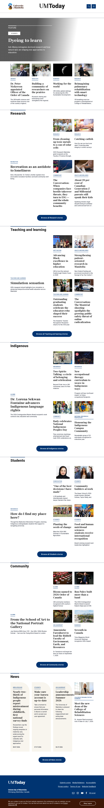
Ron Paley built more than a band (83, 595)
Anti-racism (57, 250)
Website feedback (89, 786)
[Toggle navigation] (94, 6)
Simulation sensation (27, 283)
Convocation (57, 481)
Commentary (57, 175)
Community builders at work (83, 488)
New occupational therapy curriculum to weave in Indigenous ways (82, 380)
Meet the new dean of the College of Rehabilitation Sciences (82, 709)
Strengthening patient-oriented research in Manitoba (82, 261)
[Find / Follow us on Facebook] (86, 793)
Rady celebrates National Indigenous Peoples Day (62, 426)
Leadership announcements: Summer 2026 (65, 697)
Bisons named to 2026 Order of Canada (62, 595)
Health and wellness (81, 175)
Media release (17, 687)
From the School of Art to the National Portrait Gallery (30, 623)
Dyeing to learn (25, 40)
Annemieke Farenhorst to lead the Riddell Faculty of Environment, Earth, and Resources (62, 639)
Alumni (12, 394)
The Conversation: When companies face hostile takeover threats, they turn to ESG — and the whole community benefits (62, 193)
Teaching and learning (18, 278)
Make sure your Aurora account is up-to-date (41, 697)
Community (57, 416)
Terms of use (75, 786)
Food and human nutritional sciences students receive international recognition (84, 532)
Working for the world (62, 85)
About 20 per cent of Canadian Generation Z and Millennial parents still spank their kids (83, 189)
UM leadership (58, 625)
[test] (73, 793)
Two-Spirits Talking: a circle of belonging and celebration (62, 376)
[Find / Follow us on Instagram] (77, 793)
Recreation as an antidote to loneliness (30, 169)
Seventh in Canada (80, 632)
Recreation (14, 162)
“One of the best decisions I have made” (62, 489)
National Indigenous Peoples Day (81, 417)
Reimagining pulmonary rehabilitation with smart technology (82, 89)
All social (92, 793)
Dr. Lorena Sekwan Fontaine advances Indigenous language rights (27, 405)
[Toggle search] (89, 6)
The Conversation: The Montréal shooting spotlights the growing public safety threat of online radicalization (83, 311)
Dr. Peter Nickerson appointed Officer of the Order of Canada (19, 89)
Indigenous (57, 367)
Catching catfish (83, 139)
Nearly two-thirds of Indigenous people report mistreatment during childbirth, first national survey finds (21, 707)
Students (14, 33)
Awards (13, 79)
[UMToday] (22, 783)
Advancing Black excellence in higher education (60, 261)
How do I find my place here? (28, 516)
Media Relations (78, 782)
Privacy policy (63, 786)
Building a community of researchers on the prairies (40, 88)
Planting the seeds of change (62, 526)
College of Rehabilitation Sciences (83, 698)
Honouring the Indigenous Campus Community (82, 427)
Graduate (35, 79)
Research (77, 79)
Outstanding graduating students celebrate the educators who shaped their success (61, 308)
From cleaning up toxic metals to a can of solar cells (62, 144)
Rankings (56, 79)
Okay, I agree (88, 803)
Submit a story (65, 782)
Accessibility (91, 782)
